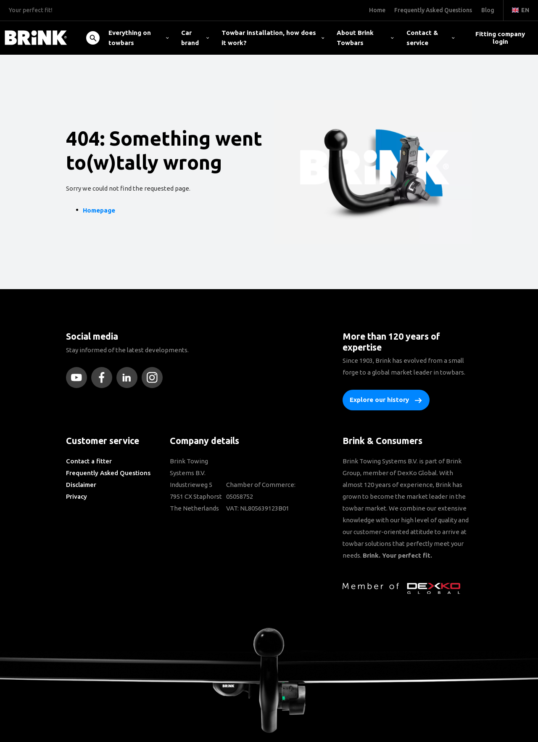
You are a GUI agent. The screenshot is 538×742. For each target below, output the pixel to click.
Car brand (195, 37)
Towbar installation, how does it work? (273, 37)
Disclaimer (81, 484)
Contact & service (430, 37)
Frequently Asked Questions (108, 472)
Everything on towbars (138, 37)
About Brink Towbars (365, 37)
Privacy (76, 496)
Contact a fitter (89, 461)
